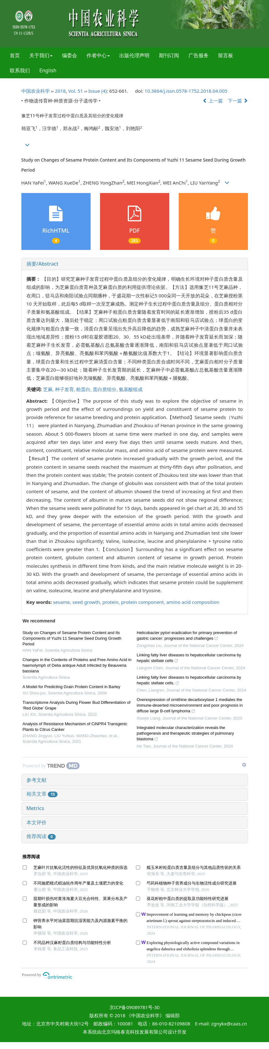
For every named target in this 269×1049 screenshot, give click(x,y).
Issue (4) (97, 91)
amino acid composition (192, 602)
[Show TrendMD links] (244, 764)
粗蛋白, (84, 389)
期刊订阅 (169, 55)
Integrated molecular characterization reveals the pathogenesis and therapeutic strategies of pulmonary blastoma (185, 734)
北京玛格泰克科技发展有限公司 (135, 1032)
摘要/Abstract (42, 263)
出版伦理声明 (134, 55)
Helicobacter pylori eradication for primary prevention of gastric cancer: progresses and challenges (187, 636)
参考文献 (36, 779)
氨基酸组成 (131, 389)
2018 (60, 91)
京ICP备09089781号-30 (134, 1007)
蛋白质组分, (106, 389)
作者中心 (98, 55)
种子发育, (65, 389)
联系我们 (20, 70)
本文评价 (36, 822)
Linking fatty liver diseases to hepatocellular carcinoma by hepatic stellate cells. (189, 681)
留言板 (225, 55)
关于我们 (41, 55)
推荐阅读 (41, 836)
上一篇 (213, 100)
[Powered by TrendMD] (51, 765)
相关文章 (42, 793)
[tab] (135, 264)
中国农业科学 (35, 91)
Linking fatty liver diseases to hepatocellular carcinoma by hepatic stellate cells (189, 659)
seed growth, (87, 602)
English (47, 70)
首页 (15, 55)
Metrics (35, 808)
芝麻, (49, 389)
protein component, (143, 602)
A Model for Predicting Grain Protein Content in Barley (71, 686)
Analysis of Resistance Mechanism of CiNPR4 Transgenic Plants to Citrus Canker (75, 726)
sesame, (62, 602)
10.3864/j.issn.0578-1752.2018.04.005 (185, 91)
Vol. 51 (75, 91)
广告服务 (198, 55)
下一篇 (238, 100)
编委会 (69, 55)
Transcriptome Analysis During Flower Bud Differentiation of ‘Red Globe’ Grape (77, 705)
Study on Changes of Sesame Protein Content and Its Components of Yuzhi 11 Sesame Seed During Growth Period (72, 638)
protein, (112, 602)
